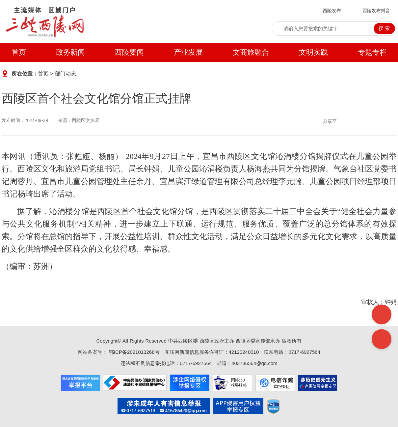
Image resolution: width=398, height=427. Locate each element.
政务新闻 (70, 52)
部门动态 (65, 73)
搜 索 (384, 28)
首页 (19, 52)
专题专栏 (372, 52)
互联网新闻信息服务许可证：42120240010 (212, 352)
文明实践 (313, 52)
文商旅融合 (251, 52)
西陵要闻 (129, 52)
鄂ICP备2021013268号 (133, 352)
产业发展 (188, 52)
